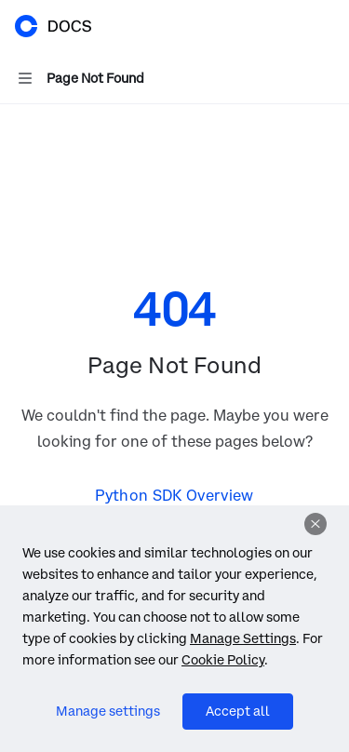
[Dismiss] (315, 524)
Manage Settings (243, 638)
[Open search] (289, 26)
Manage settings (108, 711)
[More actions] (324, 26)
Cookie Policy (222, 659)
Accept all (238, 711)
